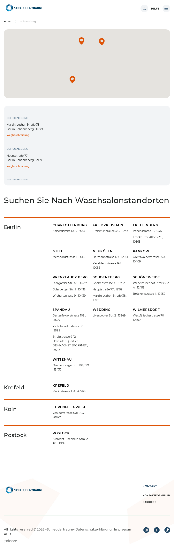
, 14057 (69, 231)
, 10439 (69, 295)
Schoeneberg (17, 118)
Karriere (149, 502)
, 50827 (69, 415)
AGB (7, 534)
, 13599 (69, 318)
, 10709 (149, 318)
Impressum (123, 529)
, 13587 (70, 343)
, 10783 (109, 283)
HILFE (155, 8)
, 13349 (109, 315)
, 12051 (110, 257)
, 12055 (108, 265)
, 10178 (69, 257)
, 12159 (108, 289)
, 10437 (70, 283)
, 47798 (69, 391)
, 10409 (149, 259)
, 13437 (71, 367)
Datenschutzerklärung (93, 529)
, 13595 (69, 328)
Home (7, 21)
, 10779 (110, 298)
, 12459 (151, 285)
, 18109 (70, 441)
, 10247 (110, 231)
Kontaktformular (156, 495)
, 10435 (69, 289)
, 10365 (148, 239)
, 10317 (147, 231)
